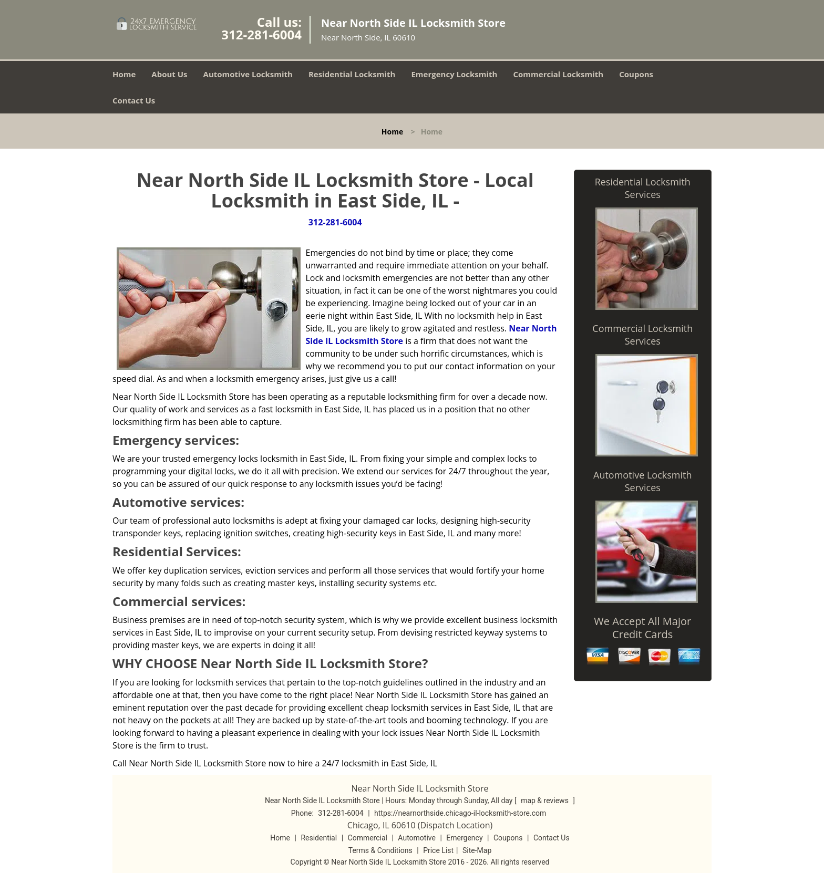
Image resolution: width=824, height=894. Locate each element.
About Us (169, 74)
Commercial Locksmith (558, 74)
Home (124, 74)
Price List (438, 850)
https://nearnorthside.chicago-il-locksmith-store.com (460, 813)
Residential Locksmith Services (643, 188)
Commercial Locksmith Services (642, 334)
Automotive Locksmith (248, 74)
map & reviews (545, 800)
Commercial (367, 838)
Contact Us (133, 100)
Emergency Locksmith (454, 74)
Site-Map (476, 850)
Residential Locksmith (352, 74)
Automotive (417, 838)
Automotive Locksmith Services (642, 481)
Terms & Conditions (380, 850)
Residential (319, 838)
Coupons (636, 74)
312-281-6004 (261, 34)
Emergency (464, 838)
